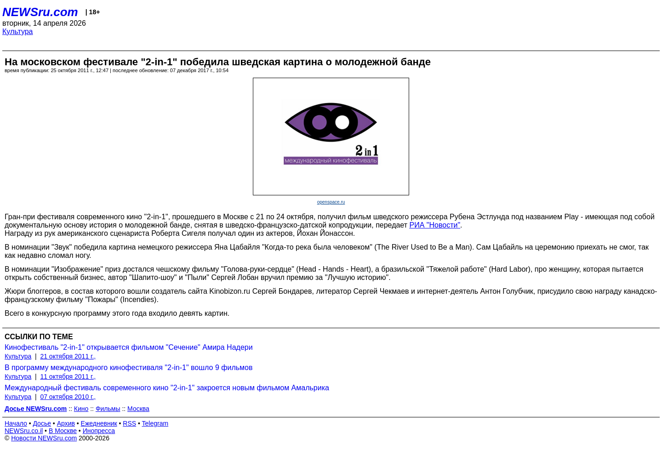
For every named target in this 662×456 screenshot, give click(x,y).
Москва (138, 408)
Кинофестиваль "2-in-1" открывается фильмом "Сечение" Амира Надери (129, 347)
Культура (17, 31)
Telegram (155, 423)
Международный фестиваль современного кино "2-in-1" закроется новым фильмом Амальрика (167, 388)
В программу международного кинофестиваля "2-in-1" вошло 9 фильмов (128, 367)
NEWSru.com (40, 12)
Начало (16, 423)
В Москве (63, 430)
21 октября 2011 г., (68, 356)
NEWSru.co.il (24, 430)
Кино (81, 408)
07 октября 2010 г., (68, 396)
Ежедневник (99, 423)
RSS (129, 423)
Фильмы (108, 408)
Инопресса (99, 430)
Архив (66, 423)
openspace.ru (331, 202)
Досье (42, 423)
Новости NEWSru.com (44, 438)
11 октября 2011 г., (68, 376)
